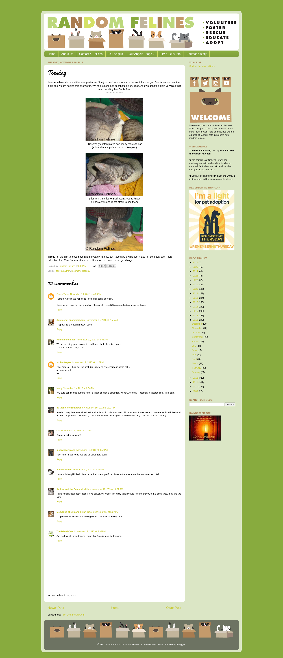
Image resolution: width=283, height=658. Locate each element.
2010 (196, 386)
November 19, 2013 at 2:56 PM (78, 388)
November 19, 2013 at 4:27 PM (107, 489)
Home (51, 53)
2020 (196, 289)
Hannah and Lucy (65, 339)
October (196, 332)
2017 (196, 302)
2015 (196, 311)
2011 (196, 382)
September (198, 337)
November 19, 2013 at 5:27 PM (102, 512)
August (196, 341)
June (195, 350)
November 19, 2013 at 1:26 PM (88, 362)
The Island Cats (64, 531)
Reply (59, 310)
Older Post (173, 608)
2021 (196, 284)
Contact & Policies (91, 53)
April (194, 359)
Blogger (181, 644)
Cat (58, 430)
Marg (59, 388)
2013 (196, 320)
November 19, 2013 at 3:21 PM (99, 408)
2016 (196, 307)
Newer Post (56, 608)
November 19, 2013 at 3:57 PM (92, 450)
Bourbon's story (197, 53)
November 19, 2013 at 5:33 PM (90, 531)
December (197, 324)
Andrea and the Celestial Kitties (73, 489)
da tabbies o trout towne (69, 408)
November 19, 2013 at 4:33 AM (85, 294)
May (194, 354)
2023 (196, 276)
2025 (196, 267)
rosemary (76, 271)
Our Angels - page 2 (141, 53)
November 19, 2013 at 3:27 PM (76, 430)
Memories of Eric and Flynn (71, 512)
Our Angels (115, 53)
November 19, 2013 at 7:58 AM (102, 320)
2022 (196, 280)
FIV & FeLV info (170, 53)
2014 (196, 315)
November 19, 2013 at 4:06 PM (88, 469)
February (197, 368)
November (197, 328)
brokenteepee (63, 362)
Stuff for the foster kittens (202, 66)
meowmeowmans (65, 450)
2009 (196, 391)
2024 (196, 271)
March (195, 363)
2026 (196, 262)
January (196, 372)
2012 (196, 378)
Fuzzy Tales (62, 294)
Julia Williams (63, 469)
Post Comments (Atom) (73, 615)
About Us (67, 53)
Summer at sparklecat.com (70, 320)
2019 (196, 293)
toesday (86, 271)
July (194, 346)
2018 (196, 298)
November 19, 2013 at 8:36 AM (92, 339)
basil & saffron (63, 271)
